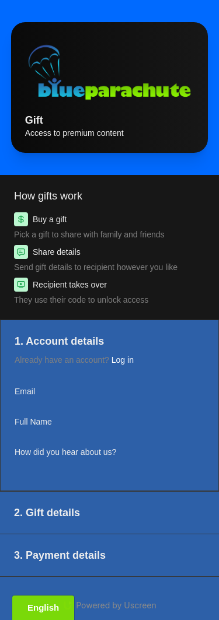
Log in (123, 360)
